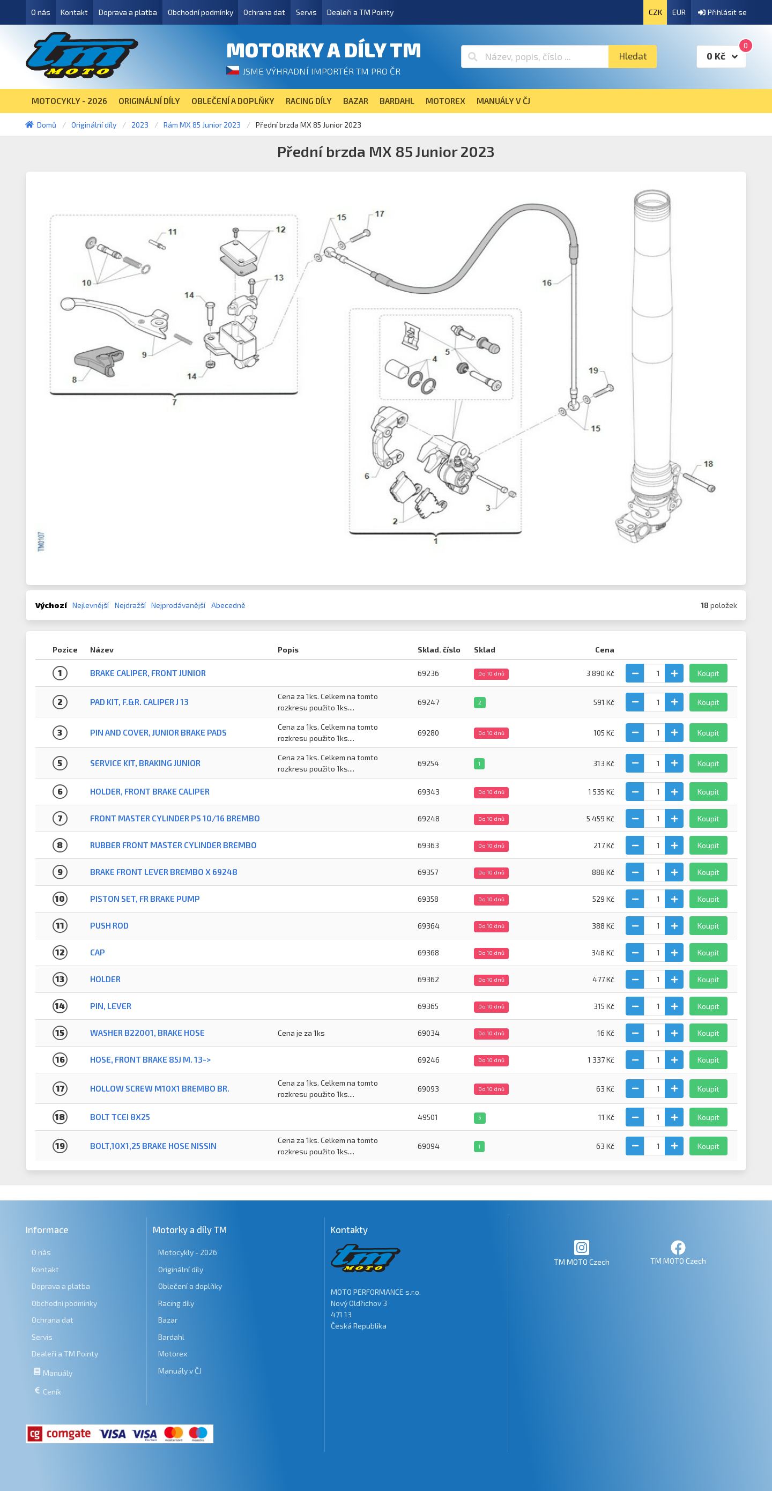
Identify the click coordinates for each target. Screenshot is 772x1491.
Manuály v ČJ (180, 1370)
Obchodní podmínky (200, 12)
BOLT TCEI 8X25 (120, 1117)
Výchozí (51, 605)
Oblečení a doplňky (190, 1285)
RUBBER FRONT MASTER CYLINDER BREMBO (173, 845)
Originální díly (180, 1269)
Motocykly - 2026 (187, 1252)
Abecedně (228, 605)
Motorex (172, 1353)
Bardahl (171, 1336)
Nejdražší (130, 605)
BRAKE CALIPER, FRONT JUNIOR (148, 673)
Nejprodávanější (178, 605)
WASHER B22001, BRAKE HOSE (147, 1032)
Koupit (708, 673)
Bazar (167, 1319)
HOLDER (105, 979)
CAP (97, 952)
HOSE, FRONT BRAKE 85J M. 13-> (150, 1059)
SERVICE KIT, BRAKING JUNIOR (145, 763)
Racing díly (176, 1303)
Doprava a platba (128, 12)
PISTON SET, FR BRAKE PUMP (145, 898)
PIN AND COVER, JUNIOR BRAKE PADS (158, 732)
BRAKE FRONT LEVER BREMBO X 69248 (163, 872)
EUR (679, 12)
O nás (40, 12)
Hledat (633, 56)
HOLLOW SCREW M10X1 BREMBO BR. (159, 1088)
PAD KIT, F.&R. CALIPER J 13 (139, 702)
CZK (655, 12)
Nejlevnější (90, 605)
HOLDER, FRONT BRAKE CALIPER (150, 791)
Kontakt (74, 12)
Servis (306, 12)
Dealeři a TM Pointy (360, 12)
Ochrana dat (264, 12)
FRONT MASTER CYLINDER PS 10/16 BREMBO (175, 818)
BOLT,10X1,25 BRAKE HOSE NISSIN (153, 1146)
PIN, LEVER (110, 1006)
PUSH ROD (109, 925)
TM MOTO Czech (582, 1252)
